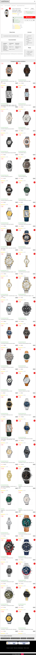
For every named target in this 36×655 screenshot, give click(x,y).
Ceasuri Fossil (13, 5)
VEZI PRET (29, 17)
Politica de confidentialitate (18, 647)
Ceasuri (2, 5)
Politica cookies (26, 647)
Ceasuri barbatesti (7, 5)
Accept (22, 654)
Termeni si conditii (10, 647)
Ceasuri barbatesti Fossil (20, 5)
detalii (17, 83)
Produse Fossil (23, 638)
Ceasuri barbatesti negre (5, 638)
